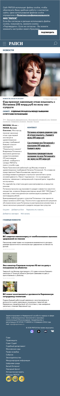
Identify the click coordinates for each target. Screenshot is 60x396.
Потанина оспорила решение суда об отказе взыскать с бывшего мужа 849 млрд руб (42, 135)
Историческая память (15, 371)
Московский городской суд (39, 119)
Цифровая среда (13, 363)
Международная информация (18, 360)
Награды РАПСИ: (13, 374)
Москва (30, 121)
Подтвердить (47, 32)
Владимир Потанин (18, 121)
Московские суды (13, 348)
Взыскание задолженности (17, 119)
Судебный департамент (15, 345)
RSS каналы (25, 213)
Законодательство (13, 357)
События (9, 354)
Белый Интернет (13, 365)
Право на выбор (12, 351)
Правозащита (11, 340)
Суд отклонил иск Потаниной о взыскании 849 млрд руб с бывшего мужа (40, 146)
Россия (36, 121)
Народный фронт (13, 368)
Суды (8, 337)
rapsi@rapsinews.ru (17, 324)
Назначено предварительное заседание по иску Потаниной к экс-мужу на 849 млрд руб (41, 156)
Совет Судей (11, 343)
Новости (8, 50)
